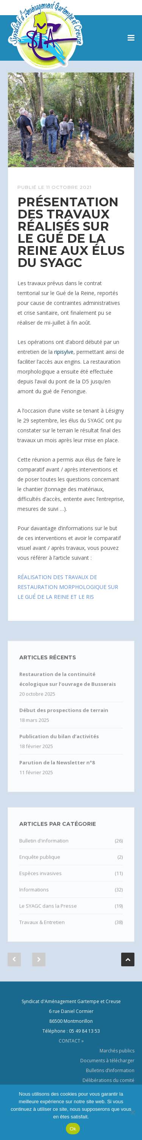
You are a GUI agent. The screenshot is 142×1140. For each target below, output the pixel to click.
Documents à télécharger (107, 1060)
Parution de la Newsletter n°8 (57, 768)
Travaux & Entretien (42, 928)
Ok (73, 1129)
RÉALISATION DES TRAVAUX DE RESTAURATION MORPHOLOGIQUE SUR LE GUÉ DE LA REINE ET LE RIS (67, 586)
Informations (34, 895)
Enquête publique (39, 862)
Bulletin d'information (44, 846)
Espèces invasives (40, 879)
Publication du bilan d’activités (59, 742)
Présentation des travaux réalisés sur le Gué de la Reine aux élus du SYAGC (71, 232)
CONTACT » (71, 1041)
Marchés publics (117, 1050)
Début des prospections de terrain (63, 716)
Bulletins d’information (110, 1070)
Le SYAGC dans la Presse (48, 911)
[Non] (132, 1112)
